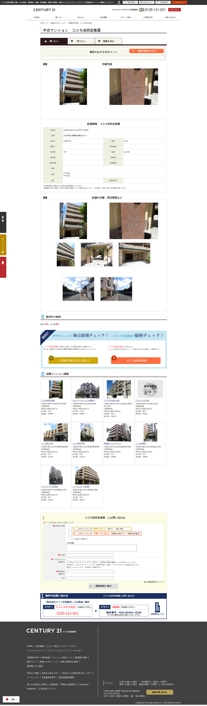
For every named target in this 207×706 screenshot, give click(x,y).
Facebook (83, 686)
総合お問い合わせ (159, 693)
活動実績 (53, 686)
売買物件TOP (33, 659)
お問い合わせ (174, 10)
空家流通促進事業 (66, 679)
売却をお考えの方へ (50, 674)
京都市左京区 (74, 23)
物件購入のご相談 (35, 667)
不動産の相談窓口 (68, 686)
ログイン (179, 2)
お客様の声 (148, 17)
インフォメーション (36, 652)
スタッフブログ (68, 647)
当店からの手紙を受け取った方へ (77, 674)
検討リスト (32, 663)
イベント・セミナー (56, 652)
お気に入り (146, 2)
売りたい (81, 17)
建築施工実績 (81, 659)
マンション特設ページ (62, 659)
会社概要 (103, 17)
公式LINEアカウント (48, 690)
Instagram (31, 690)
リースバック (33, 679)
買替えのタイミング (48, 663)
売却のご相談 (33, 674)
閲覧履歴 (162, 2)
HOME (36, 17)
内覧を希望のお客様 (69, 663)
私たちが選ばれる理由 (37, 686)
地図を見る (108, 41)
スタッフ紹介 (125, 17)
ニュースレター (75, 652)
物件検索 (46, 659)
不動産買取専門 (49, 679)
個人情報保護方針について (154, 583)
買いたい (59, 17)
